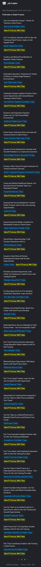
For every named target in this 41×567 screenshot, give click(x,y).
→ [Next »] (28, 560)
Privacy (23, 565)
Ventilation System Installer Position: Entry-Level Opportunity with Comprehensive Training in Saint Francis (20, 96)
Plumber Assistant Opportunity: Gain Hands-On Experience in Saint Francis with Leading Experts (20, 274)
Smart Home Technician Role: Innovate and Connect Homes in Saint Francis (20, 133)
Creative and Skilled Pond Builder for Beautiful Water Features (18, 58)
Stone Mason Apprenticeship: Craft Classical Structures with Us (17, 240)
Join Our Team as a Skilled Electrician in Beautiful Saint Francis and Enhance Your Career (19, 417)
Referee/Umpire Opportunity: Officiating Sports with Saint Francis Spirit (19, 362)
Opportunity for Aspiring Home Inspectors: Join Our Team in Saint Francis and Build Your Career (20, 398)
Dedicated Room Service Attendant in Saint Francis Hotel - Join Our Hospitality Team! (20, 326)
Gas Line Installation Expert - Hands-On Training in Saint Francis (19, 21)
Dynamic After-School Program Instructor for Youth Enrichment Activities (21, 167)
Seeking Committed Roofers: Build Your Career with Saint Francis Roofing (19, 309)
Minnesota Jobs (12, 10)
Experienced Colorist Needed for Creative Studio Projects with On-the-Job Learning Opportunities (19, 205)
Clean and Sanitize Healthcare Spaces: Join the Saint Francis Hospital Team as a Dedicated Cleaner (20, 185)
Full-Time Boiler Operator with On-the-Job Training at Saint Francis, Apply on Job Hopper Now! (20, 40)
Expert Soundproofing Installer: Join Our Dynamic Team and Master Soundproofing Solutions (20, 490)
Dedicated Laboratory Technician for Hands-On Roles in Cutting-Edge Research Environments (20, 76)
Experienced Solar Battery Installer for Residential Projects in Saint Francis (18, 223)
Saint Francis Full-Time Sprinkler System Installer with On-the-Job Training (19, 527)
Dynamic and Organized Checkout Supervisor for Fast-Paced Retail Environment (16, 115)
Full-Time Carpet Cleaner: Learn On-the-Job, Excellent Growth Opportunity (19, 379)
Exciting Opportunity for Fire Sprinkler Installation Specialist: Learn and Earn (18, 292)
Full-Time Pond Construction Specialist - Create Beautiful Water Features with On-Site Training (19, 344)
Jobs (3, 10)
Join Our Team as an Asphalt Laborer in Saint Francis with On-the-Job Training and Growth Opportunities (20, 509)
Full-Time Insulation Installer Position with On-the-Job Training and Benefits (20, 435)
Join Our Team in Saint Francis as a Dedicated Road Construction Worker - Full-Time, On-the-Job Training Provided (20, 470)
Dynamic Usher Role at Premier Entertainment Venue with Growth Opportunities (17, 258)
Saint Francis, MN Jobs (14, 31)
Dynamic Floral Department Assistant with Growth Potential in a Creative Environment (20, 150)
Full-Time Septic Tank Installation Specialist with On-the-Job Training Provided (20, 452)
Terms (29, 565)
